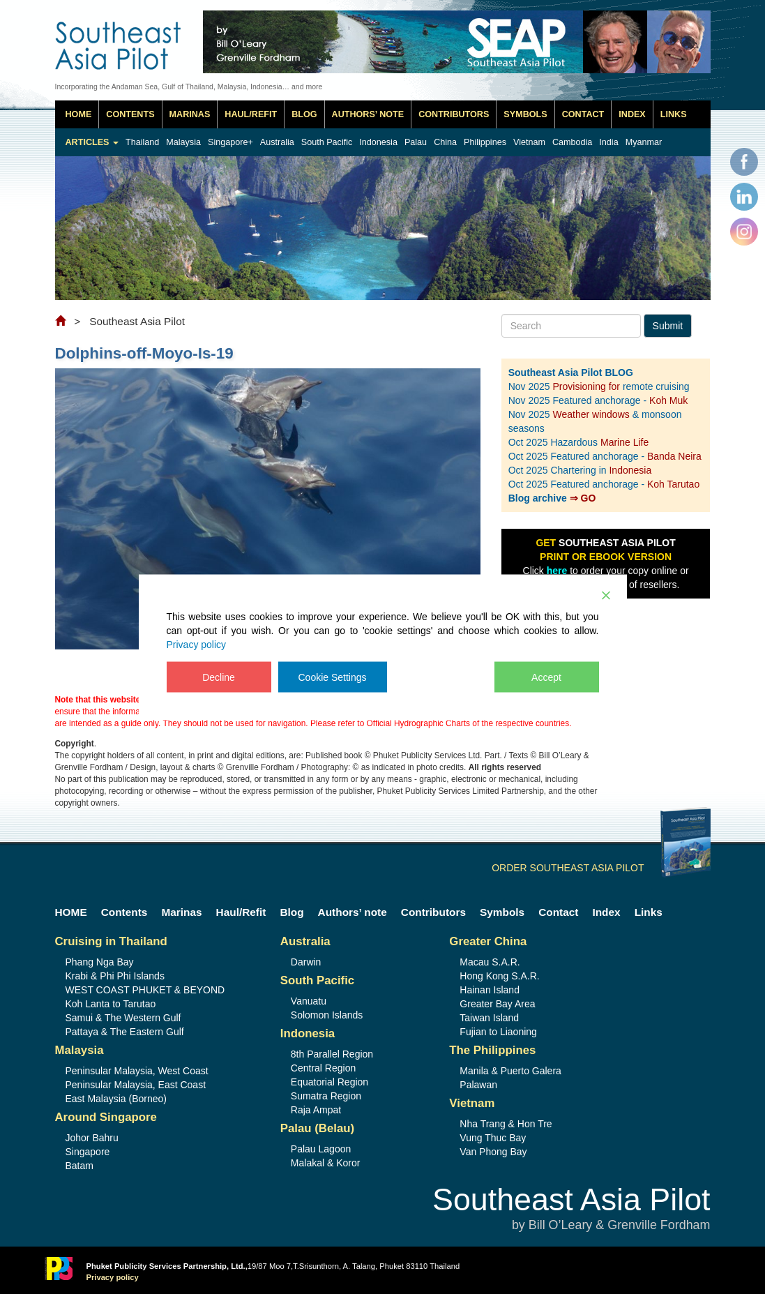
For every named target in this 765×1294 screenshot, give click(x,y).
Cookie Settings (332, 676)
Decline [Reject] (218, 676)
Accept (546, 676)
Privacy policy (197, 643)
